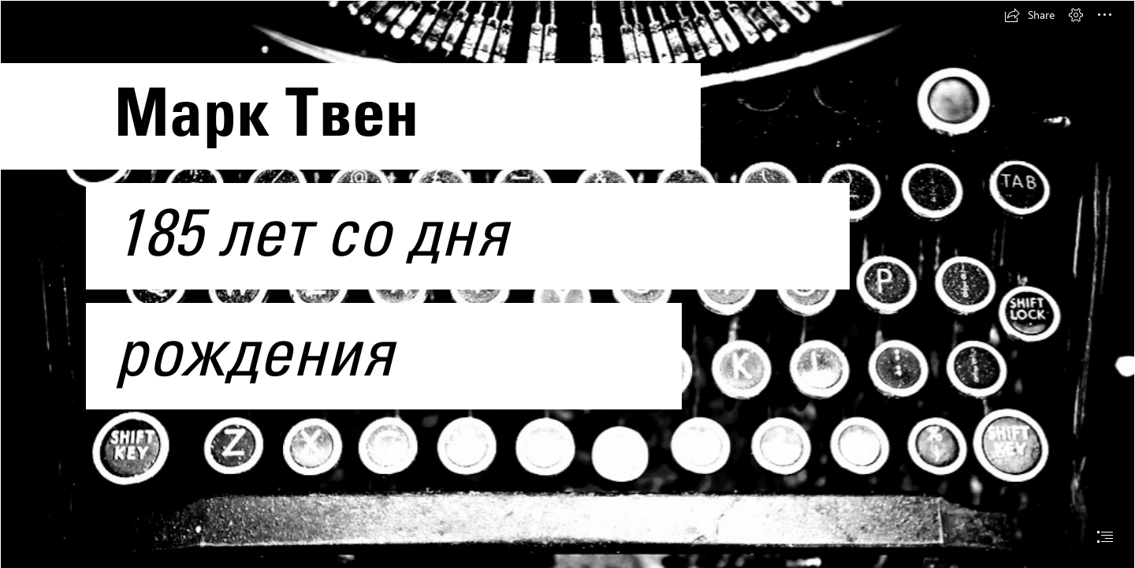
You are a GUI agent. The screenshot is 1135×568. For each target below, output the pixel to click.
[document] (567, 284)
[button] (1029, 15)
